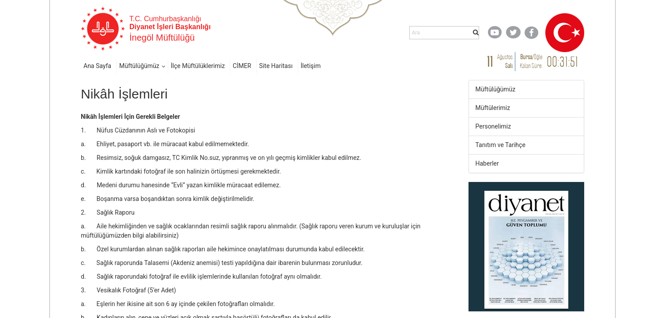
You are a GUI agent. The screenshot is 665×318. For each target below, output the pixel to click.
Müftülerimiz (493, 107)
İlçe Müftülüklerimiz (198, 65)
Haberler (487, 163)
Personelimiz (493, 126)
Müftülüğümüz (139, 65)
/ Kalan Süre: (531, 61)
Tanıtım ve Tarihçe (500, 144)
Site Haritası (276, 65)
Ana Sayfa (97, 65)
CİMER (242, 65)
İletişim (311, 65)
